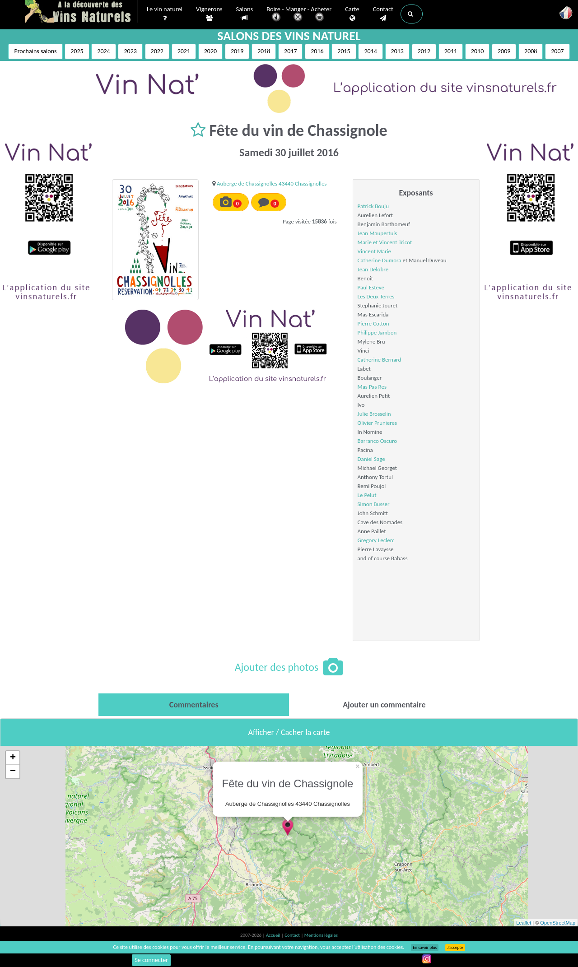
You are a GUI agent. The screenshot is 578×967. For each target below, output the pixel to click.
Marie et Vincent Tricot (385, 242)
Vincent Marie (374, 251)
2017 (290, 51)
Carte (352, 14)
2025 (76, 51)
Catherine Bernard (379, 359)
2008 (530, 51)
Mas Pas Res (372, 386)
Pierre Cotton (373, 323)
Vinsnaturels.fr (81, 12)
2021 (183, 51)
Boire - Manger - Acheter (298, 14)
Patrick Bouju (373, 206)
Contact (383, 14)
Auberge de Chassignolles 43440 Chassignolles (271, 183)
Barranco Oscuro (377, 440)
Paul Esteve (371, 287)
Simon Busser (374, 504)
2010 (477, 51)
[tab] (193, 704)
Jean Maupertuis (377, 233)
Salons (244, 14)
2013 (397, 51)
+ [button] (13, 758)
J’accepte (455, 947)
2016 (317, 51)
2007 (557, 51)
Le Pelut (367, 495)
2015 (343, 51)
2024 (103, 51)
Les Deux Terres (376, 296)
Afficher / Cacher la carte (289, 732)
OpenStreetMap (557, 922)
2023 (130, 51)
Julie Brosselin (374, 413)
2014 (370, 51)
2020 (210, 51)
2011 (450, 51)
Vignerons (209, 14)
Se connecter (151, 960)
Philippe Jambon (377, 332)
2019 (237, 51)
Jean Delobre (373, 269)
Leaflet (523, 922)
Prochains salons (35, 51)
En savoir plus (425, 947)
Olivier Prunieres (377, 422)
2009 (504, 51)
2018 (263, 51)
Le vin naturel (164, 14)
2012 (424, 51)
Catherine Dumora (379, 260)
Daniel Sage (371, 459)
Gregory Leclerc (376, 540)
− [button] (13, 771)
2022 (157, 51)
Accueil (273, 935)
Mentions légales (321, 935)
